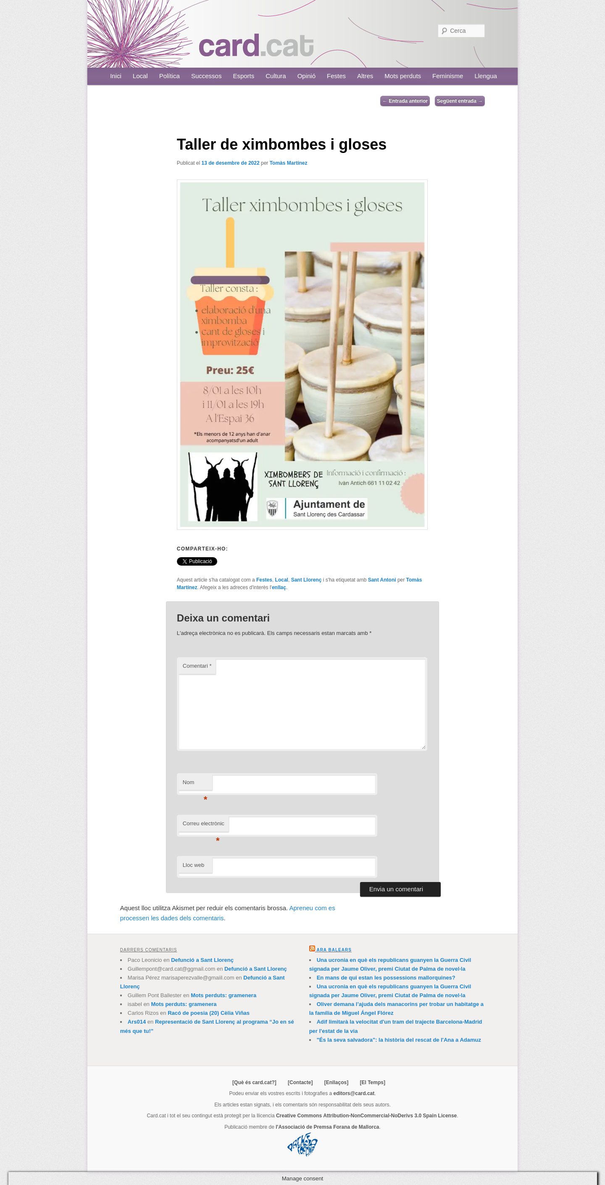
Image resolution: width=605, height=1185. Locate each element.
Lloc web (193, 865)
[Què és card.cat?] (254, 1082)
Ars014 (137, 1022)
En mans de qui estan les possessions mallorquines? (386, 977)
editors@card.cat (354, 1093)
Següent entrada (460, 101)
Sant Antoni (382, 580)
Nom (195, 784)
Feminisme (447, 75)
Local (140, 75)
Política (169, 75)
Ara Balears (333, 950)
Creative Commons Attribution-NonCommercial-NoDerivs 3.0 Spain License (366, 1116)
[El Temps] (372, 1082)
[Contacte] (300, 1082)
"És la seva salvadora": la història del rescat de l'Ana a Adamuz (399, 1040)
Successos (206, 75)
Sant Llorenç (306, 580)
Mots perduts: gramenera (223, 995)
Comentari (197, 666)
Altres (365, 75)
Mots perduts (402, 75)
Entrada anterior (405, 101)
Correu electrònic (203, 826)
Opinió (306, 75)
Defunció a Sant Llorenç (202, 960)
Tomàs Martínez (289, 163)
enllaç (279, 587)
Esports (243, 75)
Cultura (276, 75)
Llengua (485, 75)
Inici (115, 75)
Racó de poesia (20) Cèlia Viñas (209, 1013)
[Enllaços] (336, 1082)
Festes (336, 75)
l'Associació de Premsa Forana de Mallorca (327, 1127)
